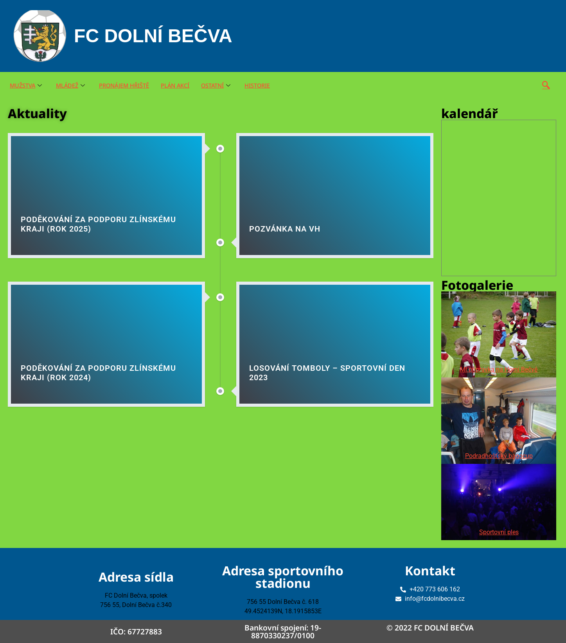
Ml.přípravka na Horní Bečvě (498, 369)
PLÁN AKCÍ (180, 86)
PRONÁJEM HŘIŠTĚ (127, 86)
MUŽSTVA (26, 86)
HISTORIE (264, 86)
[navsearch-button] (546, 85)
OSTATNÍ (222, 86)
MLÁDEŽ (72, 86)
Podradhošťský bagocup (499, 456)
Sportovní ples (499, 532)
